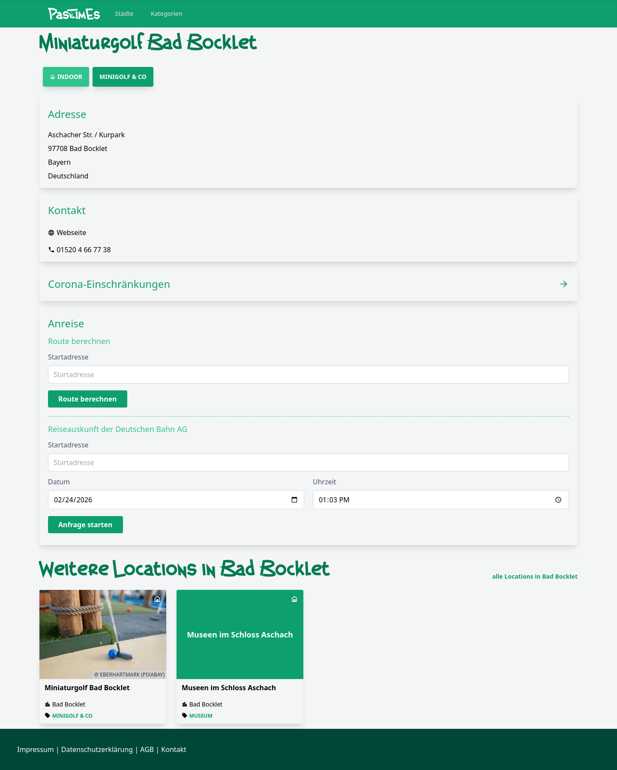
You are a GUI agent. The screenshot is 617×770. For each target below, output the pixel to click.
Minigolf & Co (72, 715)
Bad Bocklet (69, 704)
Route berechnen (87, 399)
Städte (124, 13)
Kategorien (167, 13)
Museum (201, 715)
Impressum (35, 749)
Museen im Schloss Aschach (229, 687)
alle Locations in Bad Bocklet (535, 577)
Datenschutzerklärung (97, 749)
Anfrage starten (85, 524)
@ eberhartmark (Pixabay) (129, 674)
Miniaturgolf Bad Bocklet (87, 687)
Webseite (71, 232)
